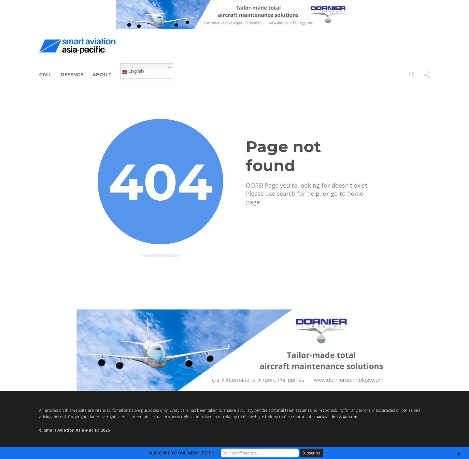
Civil (45, 75)
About (101, 75)
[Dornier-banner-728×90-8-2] (234, 14)
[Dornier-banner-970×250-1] (234, 350)
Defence (72, 75)
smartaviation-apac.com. (335, 417)
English (133, 71)
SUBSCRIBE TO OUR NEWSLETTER (181, 453)
